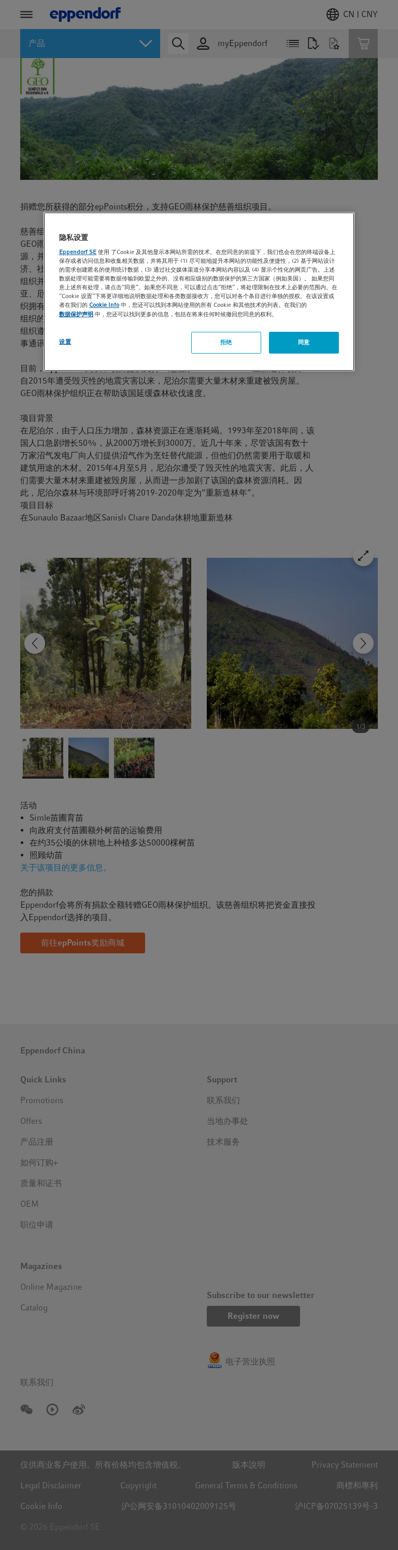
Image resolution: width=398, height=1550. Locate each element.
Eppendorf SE (77, 252)
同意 (304, 342)
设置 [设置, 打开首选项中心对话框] (65, 341)
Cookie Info (104, 305)
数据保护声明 (76, 314)
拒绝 (226, 342)
